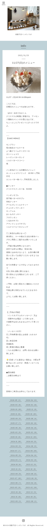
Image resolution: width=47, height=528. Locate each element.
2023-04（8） (31, 483)
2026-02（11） (32, 405)
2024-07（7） (15, 451)
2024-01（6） (16, 464)
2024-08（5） (31, 446)
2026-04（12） (32, 400)
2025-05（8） (16, 428)
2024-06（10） (32, 451)
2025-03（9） (16, 432)
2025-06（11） (31, 423)
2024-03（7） (16, 460)
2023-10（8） (31, 469)
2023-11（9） (16, 469)
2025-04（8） (31, 428)
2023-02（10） (32, 487)
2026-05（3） (16, 400)
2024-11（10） (16, 441)
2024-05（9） (16, 455)
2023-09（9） (16, 474)
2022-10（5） (31, 497)
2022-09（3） (16, 501)
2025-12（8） (32, 409)
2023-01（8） (16, 492)
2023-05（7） (16, 483)
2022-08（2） (31, 501)
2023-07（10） (16, 478)
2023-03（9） (16, 487)
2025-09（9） (16, 418)
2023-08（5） (31, 474)
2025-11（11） (16, 414)
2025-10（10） (31, 414)
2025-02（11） (32, 432)
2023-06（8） (32, 478)
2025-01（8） (16, 437)
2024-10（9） (31, 441)
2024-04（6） (31, 455)
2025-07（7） (16, 423)
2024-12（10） (31, 437)
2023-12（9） (31, 464)
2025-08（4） (31, 418)
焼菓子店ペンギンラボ (17, 525)
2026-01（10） (16, 409)
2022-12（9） (31, 492)
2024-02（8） (31, 460)
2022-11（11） (16, 497)
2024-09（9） (16, 446)
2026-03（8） (16, 405)
